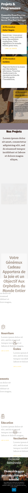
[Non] (26, 486)
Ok (14, 489)
